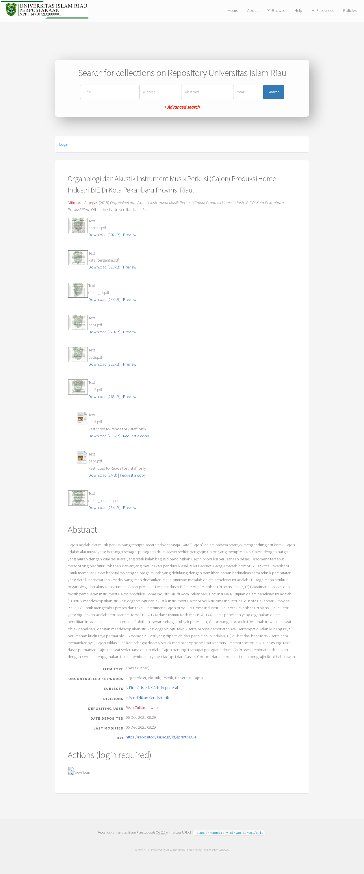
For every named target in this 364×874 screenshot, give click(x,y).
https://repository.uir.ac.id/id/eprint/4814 (161, 737)
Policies (349, 10)
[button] (71, 771)
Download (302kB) (104, 234)
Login (63, 144)
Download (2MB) (102, 475)
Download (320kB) (104, 331)
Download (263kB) (104, 396)
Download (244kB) (104, 299)
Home (233, 10)
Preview (129, 234)
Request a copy (136, 435)
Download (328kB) (104, 267)
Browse (278, 10)
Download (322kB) (104, 364)
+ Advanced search (182, 107)
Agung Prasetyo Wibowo (213, 849)
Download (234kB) (104, 507)
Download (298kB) (104, 435)
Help (298, 10)
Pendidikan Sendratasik (149, 697)
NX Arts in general (163, 687)
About (252, 10)
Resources (325, 10)
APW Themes (174, 849)
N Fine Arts (135, 687)
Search (274, 92)
